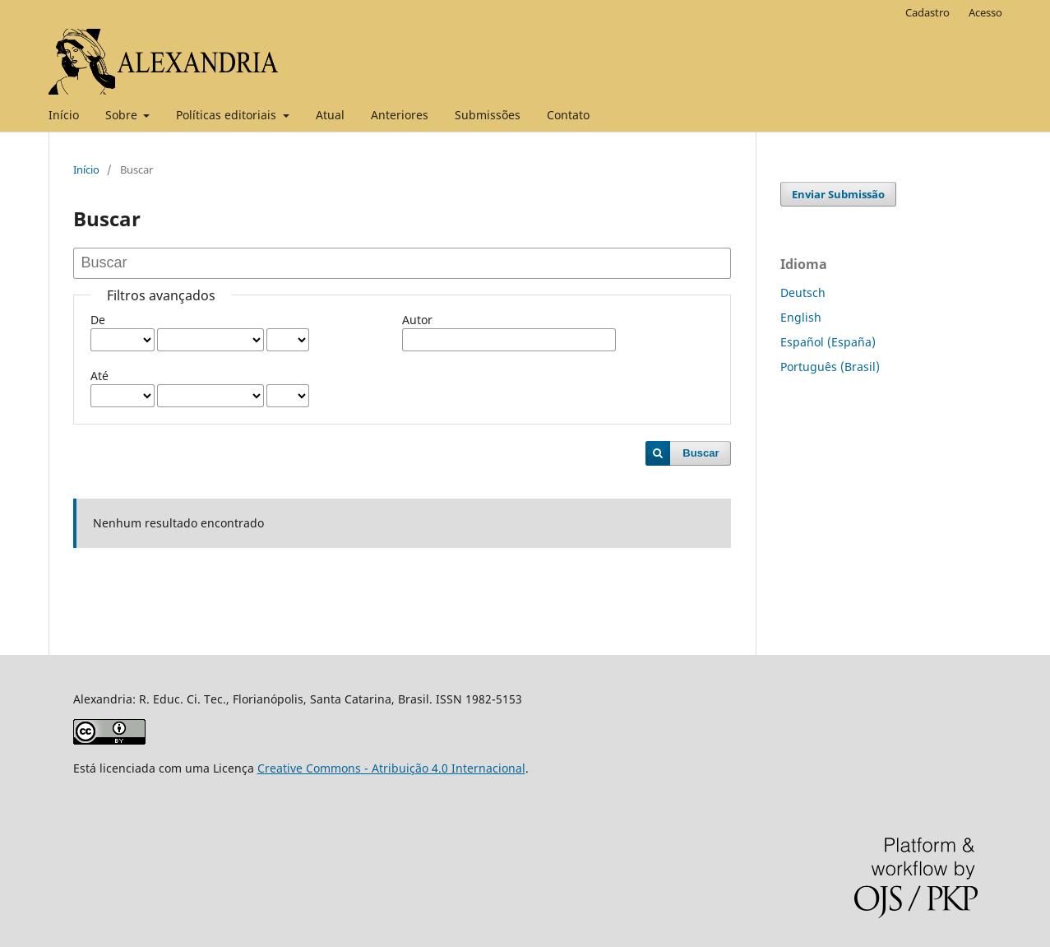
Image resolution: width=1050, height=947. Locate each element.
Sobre (123, 115)
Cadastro (927, 12)
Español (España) (828, 342)
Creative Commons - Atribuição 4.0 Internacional (391, 768)
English (800, 317)
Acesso (985, 12)
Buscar (700, 453)
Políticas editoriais (228, 115)
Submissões (487, 115)
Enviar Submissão (838, 194)
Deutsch (803, 292)
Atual (330, 115)
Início (64, 115)
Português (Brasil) (830, 366)
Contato (568, 115)
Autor (417, 319)
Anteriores (399, 115)
